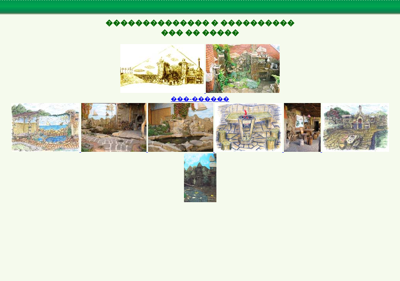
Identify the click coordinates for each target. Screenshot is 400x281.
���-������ (200, 99)
